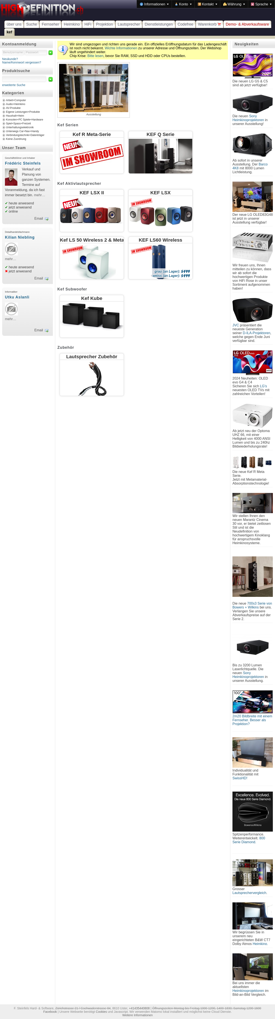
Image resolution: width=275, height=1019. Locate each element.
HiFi (87, 24)
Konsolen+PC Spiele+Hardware (24, 119)
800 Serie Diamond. (248, 840)
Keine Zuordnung (16, 139)
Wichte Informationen (121, 48)
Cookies (101, 1011)
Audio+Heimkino (15, 104)
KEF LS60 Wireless (160, 240)
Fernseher (50, 24)
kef (9, 32)
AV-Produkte (13, 108)
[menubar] (206, 4)
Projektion (104, 24)
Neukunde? (10, 59)
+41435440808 (139, 1008)
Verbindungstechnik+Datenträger (25, 135)
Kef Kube (91, 298)
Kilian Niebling (20, 237)
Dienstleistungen (159, 24)
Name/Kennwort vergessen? (21, 62)
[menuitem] (154, 4)
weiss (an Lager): (171, 276)
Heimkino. (260, 944)
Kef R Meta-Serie (92, 134)
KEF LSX (160, 192)
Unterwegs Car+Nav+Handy (22, 131)
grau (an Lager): (172, 271)
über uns (14, 24)
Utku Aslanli (17, 297)
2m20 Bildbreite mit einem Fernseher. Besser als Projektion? (252, 720)
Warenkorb (209, 24)
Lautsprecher (129, 24)
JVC (235, 325)
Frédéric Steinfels (23, 163)
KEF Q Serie (160, 134)
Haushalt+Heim (15, 115)
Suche (31, 24)
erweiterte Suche (13, 85)
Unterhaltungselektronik (20, 127)
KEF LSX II (91, 192)
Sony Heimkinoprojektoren (248, 118)
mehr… (39, 195)
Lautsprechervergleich (249, 893)
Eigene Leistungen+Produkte (23, 112)
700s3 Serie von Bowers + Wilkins (252, 605)
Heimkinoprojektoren (248, 991)
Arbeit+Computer (16, 100)
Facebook (50, 1011)
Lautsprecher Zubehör (91, 356)
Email (38, 218)
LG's (263, 386)
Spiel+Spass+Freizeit (18, 123)
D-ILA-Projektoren (256, 333)
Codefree (185, 24)
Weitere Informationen (137, 1015)
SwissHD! (239, 778)
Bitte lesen (95, 56)
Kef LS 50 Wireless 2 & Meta (92, 240)
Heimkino (72, 24)
